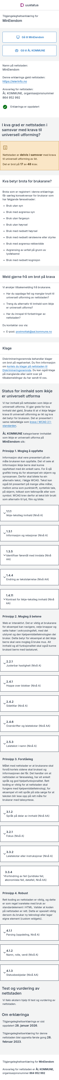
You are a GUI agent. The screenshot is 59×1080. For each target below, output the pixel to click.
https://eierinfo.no (15, 81)
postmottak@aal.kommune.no (34, 331)
